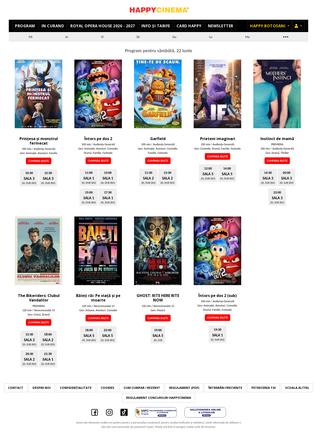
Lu (210, 37)
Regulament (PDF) (184, 388)
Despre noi (42, 388)
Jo (66, 37)
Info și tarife (155, 25)
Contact (15, 388)
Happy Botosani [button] (268, 25)
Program (25, 25)
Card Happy (189, 25)
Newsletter (220, 25)
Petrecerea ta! (263, 388)
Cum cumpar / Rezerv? (142, 388)
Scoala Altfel (297, 388)
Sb (138, 37)
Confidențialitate (75, 388)
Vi (102, 37)
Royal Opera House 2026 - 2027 (102, 25)
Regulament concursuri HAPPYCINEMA (158, 397)
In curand (53, 25)
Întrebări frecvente (225, 388)
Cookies (107, 388)
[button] (298, 26)
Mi (30, 37)
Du (174, 37)
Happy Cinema (158, 10)
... (285, 36)
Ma (247, 37)
